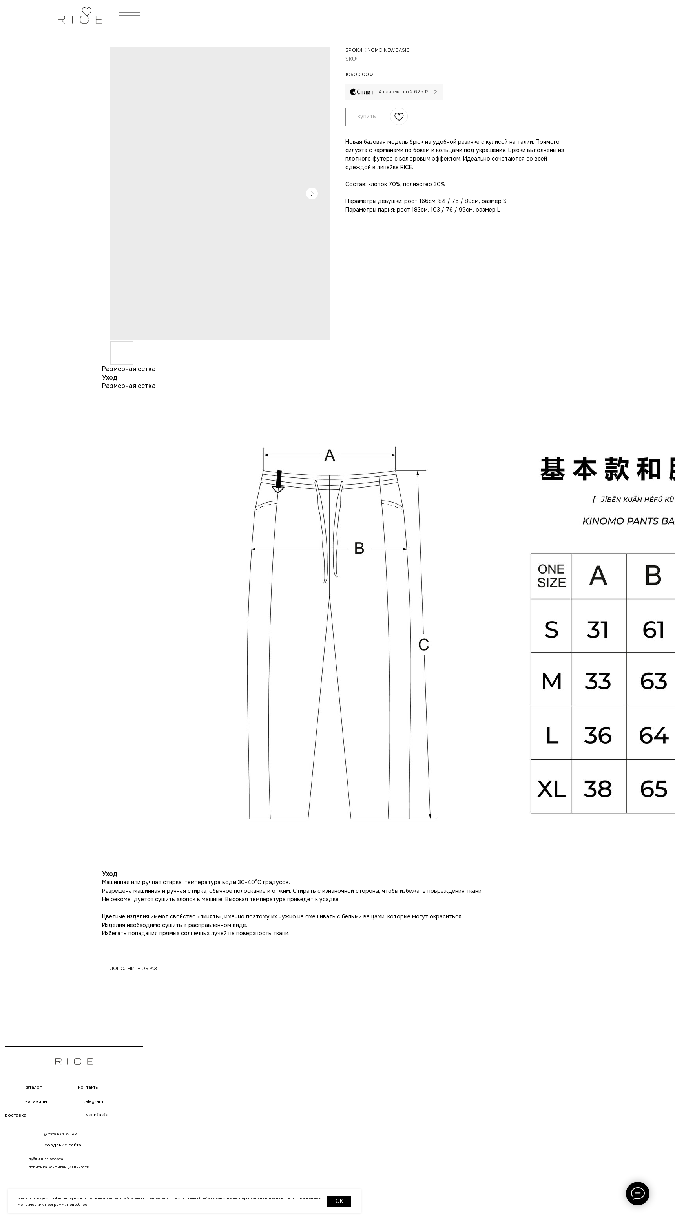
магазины (35, 1101)
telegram (93, 1101)
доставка (15, 1115)
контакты (88, 1087)
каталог (33, 1087)
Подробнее (77, 1204)
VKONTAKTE (97, 1115)
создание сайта (62, 1145)
